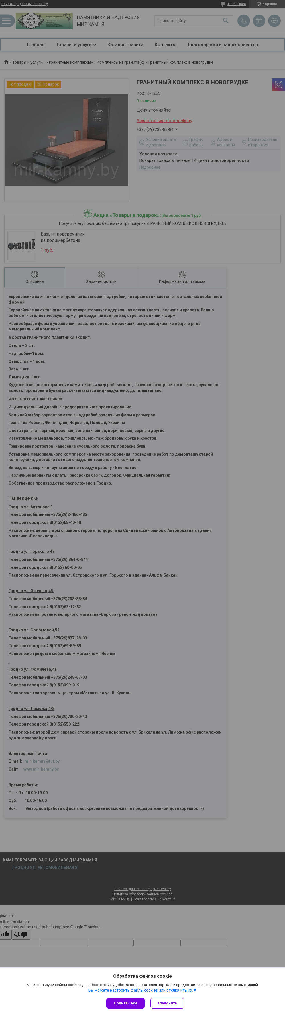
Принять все (125, 1003)
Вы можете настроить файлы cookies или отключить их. (140, 990)
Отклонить (167, 1003)
